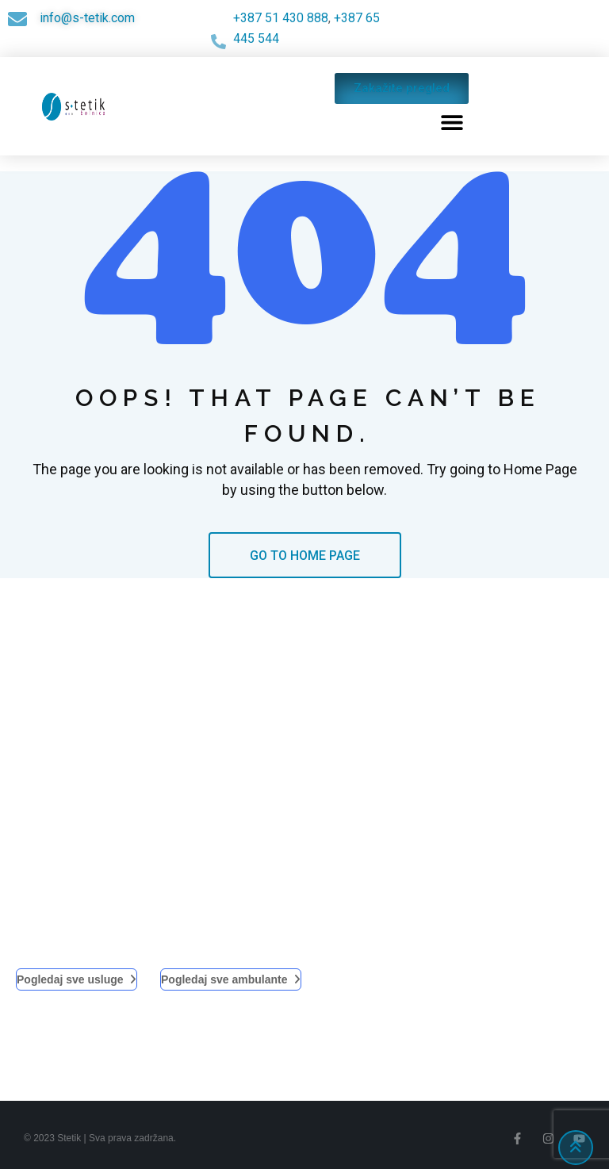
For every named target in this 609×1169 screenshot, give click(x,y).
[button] (452, 122)
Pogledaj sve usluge (76, 979)
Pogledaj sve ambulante (231, 979)
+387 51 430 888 (280, 17)
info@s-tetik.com (87, 17)
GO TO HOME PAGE (305, 555)
